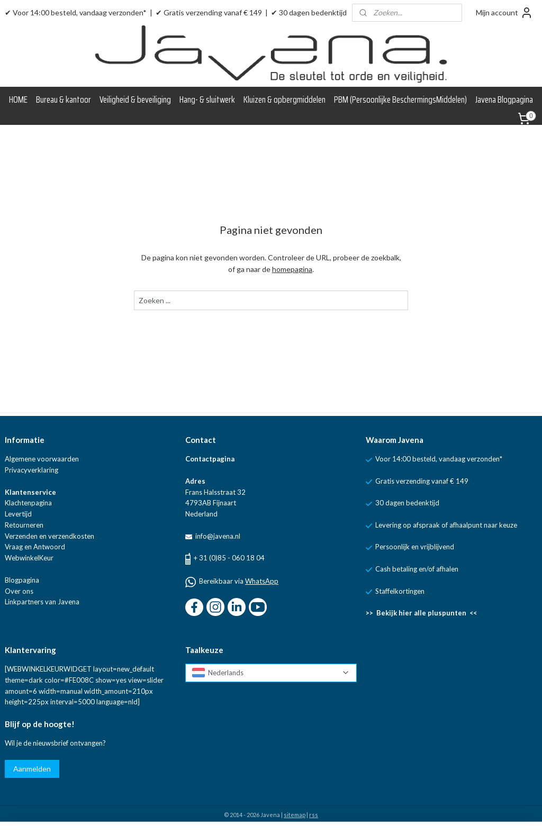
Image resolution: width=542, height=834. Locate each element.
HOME (18, 99)
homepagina (292, 269)
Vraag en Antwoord (35, 546)
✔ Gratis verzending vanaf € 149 (209, 12)
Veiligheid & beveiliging (135, 99)
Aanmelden (32, 768)
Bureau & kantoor (63, 99)
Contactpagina (209, 459)
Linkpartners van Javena (42, 601)
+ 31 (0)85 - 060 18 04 (229, 558)
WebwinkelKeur (29, 558)
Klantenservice (30, 492)
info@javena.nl (217, 536)
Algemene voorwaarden (42, 459)
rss (313, 814)
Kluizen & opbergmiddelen (284, 99)
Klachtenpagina (28, 502)
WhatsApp (261, 581)
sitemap (294, 814)
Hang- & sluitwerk (207, 99)
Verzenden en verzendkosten (49, 536)
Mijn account (504, 12)
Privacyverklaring (31, 470)
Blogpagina (22, 580)
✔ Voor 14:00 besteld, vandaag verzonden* (76, 12)
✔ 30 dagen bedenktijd (309, 12)
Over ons (19, 591)
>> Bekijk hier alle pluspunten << (421, 613)
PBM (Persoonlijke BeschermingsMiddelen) (400, 99)
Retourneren (24, 525)
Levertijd (18, 514)
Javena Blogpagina (504, 99)
